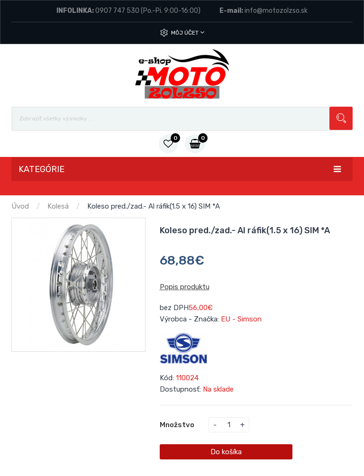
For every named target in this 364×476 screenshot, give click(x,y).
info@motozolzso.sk (276, 11)
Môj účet (187, 32)
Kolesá (58, 206)
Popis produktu (184, 287)
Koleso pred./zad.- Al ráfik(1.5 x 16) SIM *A (153, 206)
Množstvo (177, 425)
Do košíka (226, 452)
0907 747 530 (117, 11)
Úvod (20, 206)
